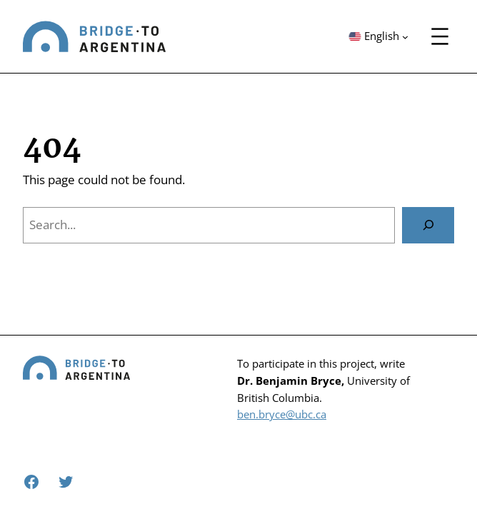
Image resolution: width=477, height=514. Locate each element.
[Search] (428, 225)
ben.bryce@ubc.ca (281, 414)
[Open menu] (440, 36)
